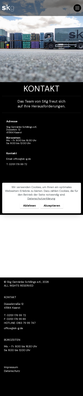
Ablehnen (29, 205)
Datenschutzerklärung (41, 198)
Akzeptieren (52, 205)
